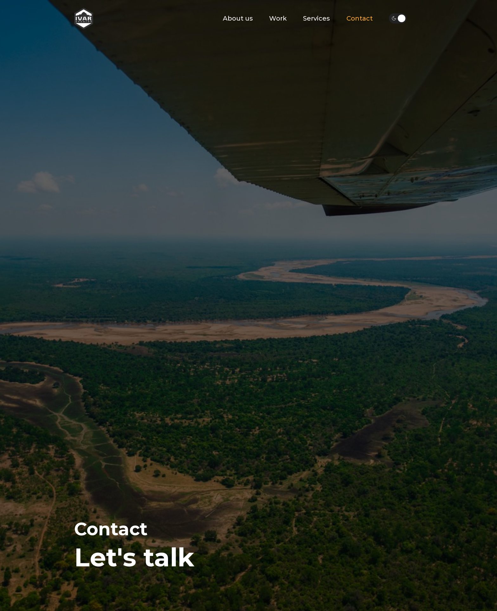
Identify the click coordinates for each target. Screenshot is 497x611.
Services (316, 18)
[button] (398, 18)
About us (238, 18)
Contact (359, 18)
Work (278, 18)
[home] (83, 18)
